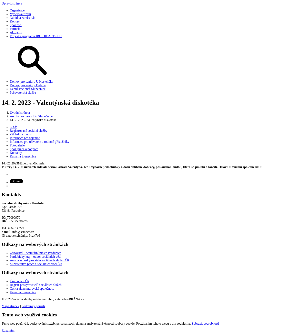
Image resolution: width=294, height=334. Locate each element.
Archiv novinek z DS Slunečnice (31, 116)
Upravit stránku (12, 3)
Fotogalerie (17, 145)
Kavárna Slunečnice (23, 156)
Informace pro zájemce (25, 138)
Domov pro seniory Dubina (28, 85)
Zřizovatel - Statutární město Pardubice (35, 253)
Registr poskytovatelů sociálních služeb (36, 285)
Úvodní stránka (20, 112)
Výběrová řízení (20, 14)
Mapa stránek (10, 306)
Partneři (15, 28)
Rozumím (8, 330)
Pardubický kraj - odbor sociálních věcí (35, 256)
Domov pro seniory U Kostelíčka (31, 81)
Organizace (17, 10)
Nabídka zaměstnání (23, 17)
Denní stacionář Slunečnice (27, 89)
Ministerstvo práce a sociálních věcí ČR (36, 264)
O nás (13, 127)
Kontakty (16, 152)
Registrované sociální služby (28, 130)
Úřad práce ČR (19, 281)
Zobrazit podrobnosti (205, 323)
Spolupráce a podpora (24, 149)
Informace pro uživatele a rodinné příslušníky (39, 141)
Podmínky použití (33, 306)
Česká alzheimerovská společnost (32, 288)
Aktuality (16, 32)
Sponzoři (16, 25)
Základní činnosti (21, 134)
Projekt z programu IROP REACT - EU (36, 36)
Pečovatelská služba (23, 92)
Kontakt (15, 21)
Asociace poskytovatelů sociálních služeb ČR (39, 260)
